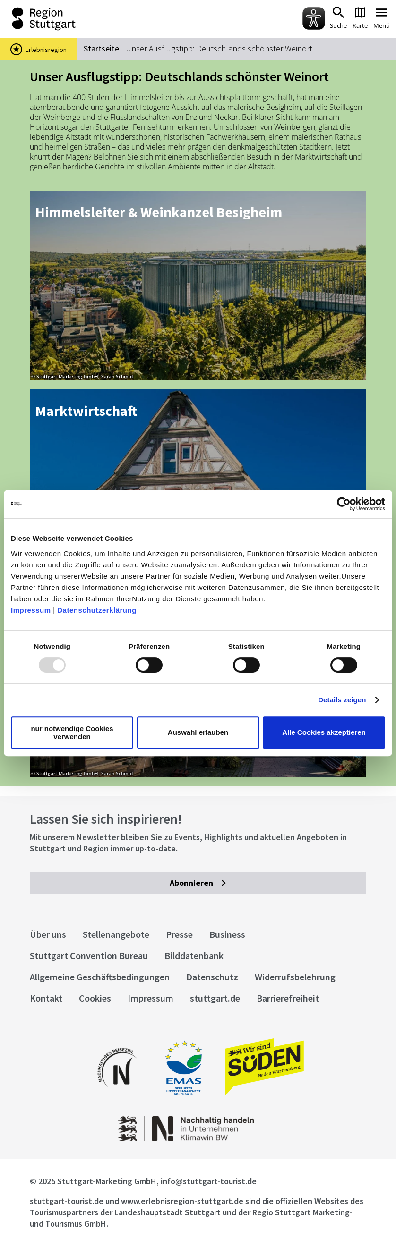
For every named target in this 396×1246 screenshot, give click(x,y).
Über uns (48, 934)
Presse (179, 934)
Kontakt (46, 998)
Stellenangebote (116, 934)
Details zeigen (342, 700)
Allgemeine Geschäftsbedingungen (100, 977)
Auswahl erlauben (198, 732)
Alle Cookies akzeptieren (324, 732)
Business (227, 934)
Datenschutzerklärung (97, 610)
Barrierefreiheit (288, 998)
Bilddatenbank (194, 955)
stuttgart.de (215, 998)
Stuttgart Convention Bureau (89, 955)
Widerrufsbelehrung (295, 977)
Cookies (95, 998)
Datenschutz (212, 977)
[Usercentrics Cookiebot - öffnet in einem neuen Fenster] (343, 504)
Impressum (31, 610)
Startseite (101, 48)
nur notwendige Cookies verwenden (72, 732)
